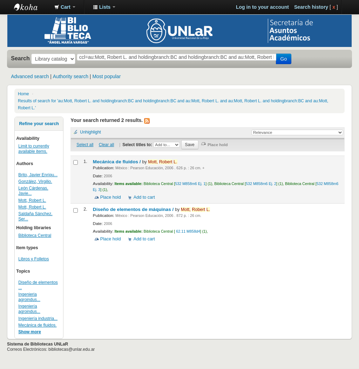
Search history (311, 7)
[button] (65, 7)
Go (283, 59)
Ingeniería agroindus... (29, 309)
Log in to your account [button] (262, 7)
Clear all (106, 144)
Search (20, 58)
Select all (84, 144)
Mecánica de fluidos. (37, 325)
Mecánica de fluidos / (117, 161)
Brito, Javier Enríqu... (37, 174)
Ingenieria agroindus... (29, 297)
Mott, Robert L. (32, 200)
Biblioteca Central (34, 235)
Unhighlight (90, 132)
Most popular (106, 76)
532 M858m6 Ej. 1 (190, 184)
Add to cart (144, 197)
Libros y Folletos (33, 259)
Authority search (70, 76)
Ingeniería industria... (37, 318)
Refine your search (39, 123)
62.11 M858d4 (187, 231)
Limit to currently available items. (33, 149)
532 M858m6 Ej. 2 (261, 184)
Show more (29, 331)
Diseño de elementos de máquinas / (134, 209)
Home (23, 93)
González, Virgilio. (35, 181)
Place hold (110, 197)
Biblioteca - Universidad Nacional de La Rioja (31, 7)
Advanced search (30, 76)
